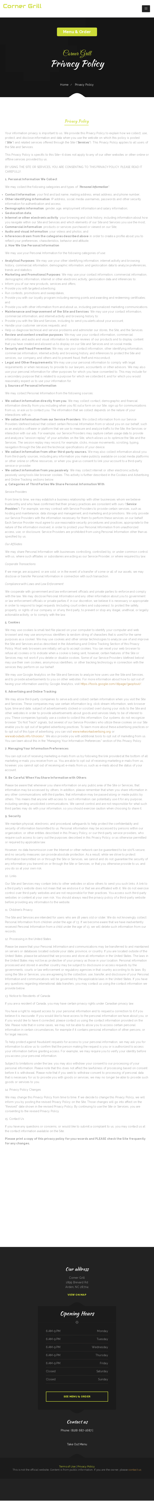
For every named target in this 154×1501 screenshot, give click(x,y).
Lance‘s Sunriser (68, 1490)
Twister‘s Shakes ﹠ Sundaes (73, 1490)
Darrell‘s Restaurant (54, 1490)
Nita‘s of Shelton (97, 1490)
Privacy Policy (76, 122)
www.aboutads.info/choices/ (24, 736)
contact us (135, 1470)
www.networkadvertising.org (92, 732)
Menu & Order (77, 31)
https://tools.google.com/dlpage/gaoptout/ (111, 684)
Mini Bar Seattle (101, 1490)
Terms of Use (67, 1466)
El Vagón (64, 1490)
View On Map (77, 1295)
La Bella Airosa (79, 1490)
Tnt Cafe (59, 1490)
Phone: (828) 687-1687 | (77, 1430)
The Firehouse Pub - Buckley (90, 1490)
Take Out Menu (77, 1444)
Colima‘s (61, 1490)
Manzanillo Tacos (84, 1490)
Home (64, 84)
